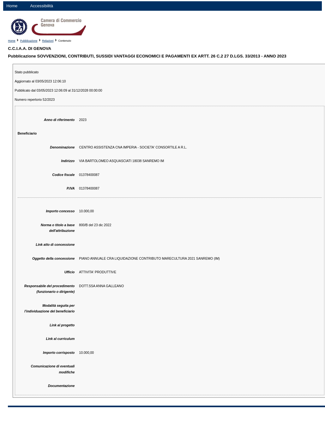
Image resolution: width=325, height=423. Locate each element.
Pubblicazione (29, 40)
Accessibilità (41, 5)
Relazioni (47, 40)
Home (11, 5)
